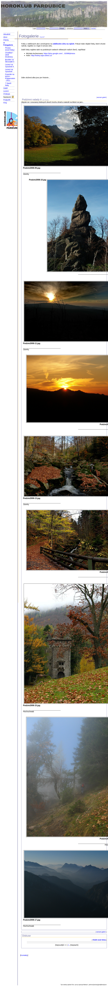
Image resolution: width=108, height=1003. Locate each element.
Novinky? (93, 28)
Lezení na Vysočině (9, 70)
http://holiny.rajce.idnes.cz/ (41, 55)
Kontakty (24, 955)
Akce (5, 37)
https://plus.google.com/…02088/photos (59, 53)
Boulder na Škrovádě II (9, 61)
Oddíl (5, 88)
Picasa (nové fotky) (9, 49)
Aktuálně (6, 34)
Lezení (6, 91)
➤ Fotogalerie (8, 44)
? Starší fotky (8, 84)
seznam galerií (101, 97)
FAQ (5, 103)
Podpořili (6, 100)
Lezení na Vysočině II (9, 65)
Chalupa (6, 94)
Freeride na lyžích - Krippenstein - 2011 (10, 77)
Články (6, 40)
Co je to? (42, 37)
